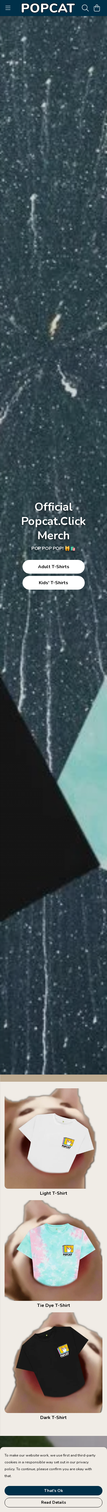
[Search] (85, 8)
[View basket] (96, 8)
